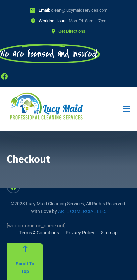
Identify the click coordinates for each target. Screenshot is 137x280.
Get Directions (71, 31)
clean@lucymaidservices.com (79, 10)
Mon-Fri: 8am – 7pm (87, 20)
